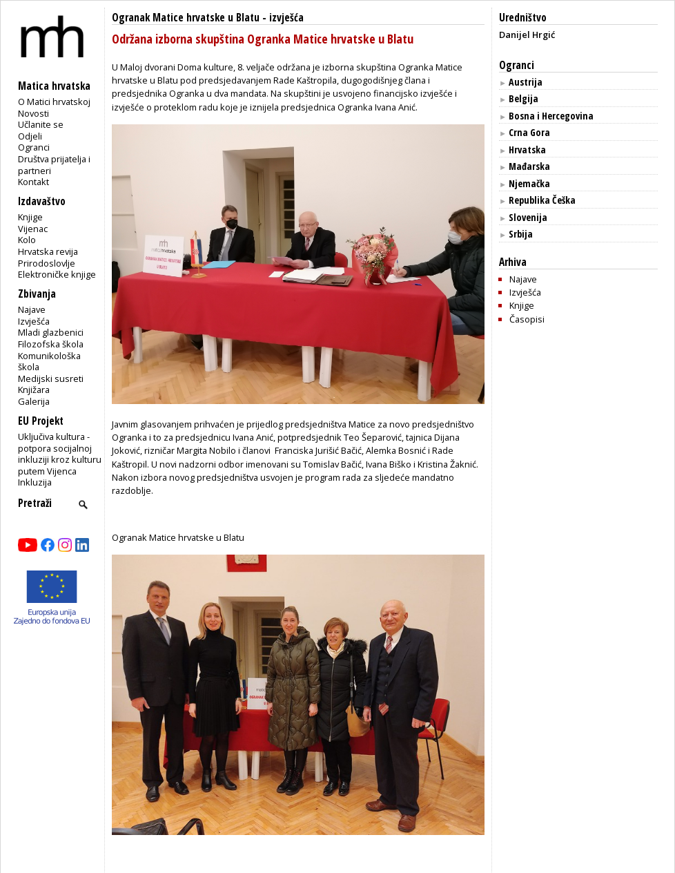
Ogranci (34, 147)
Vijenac (33, 228)
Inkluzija (35, 482)
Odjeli (30, 136)
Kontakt (33, 181)
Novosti (33, 113)
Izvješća (34, 321)
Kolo (27, 239)
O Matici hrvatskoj (54, 101)
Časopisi (527, 319)
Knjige (30, 217)
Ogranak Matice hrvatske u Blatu (186, 17)
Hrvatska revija (48, 251)
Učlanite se (40, 124)
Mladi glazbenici (51, 332)
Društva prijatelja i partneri (54, 165)
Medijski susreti (51, 378)
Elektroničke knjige (57, 274)
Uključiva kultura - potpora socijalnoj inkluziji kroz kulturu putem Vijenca (59, 453)
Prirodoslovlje (46, 263)
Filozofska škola (51, 344)
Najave (32, 309)
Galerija (34, 401)
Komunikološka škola (49, 361)
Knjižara (34, 389)
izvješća (286, 17)
